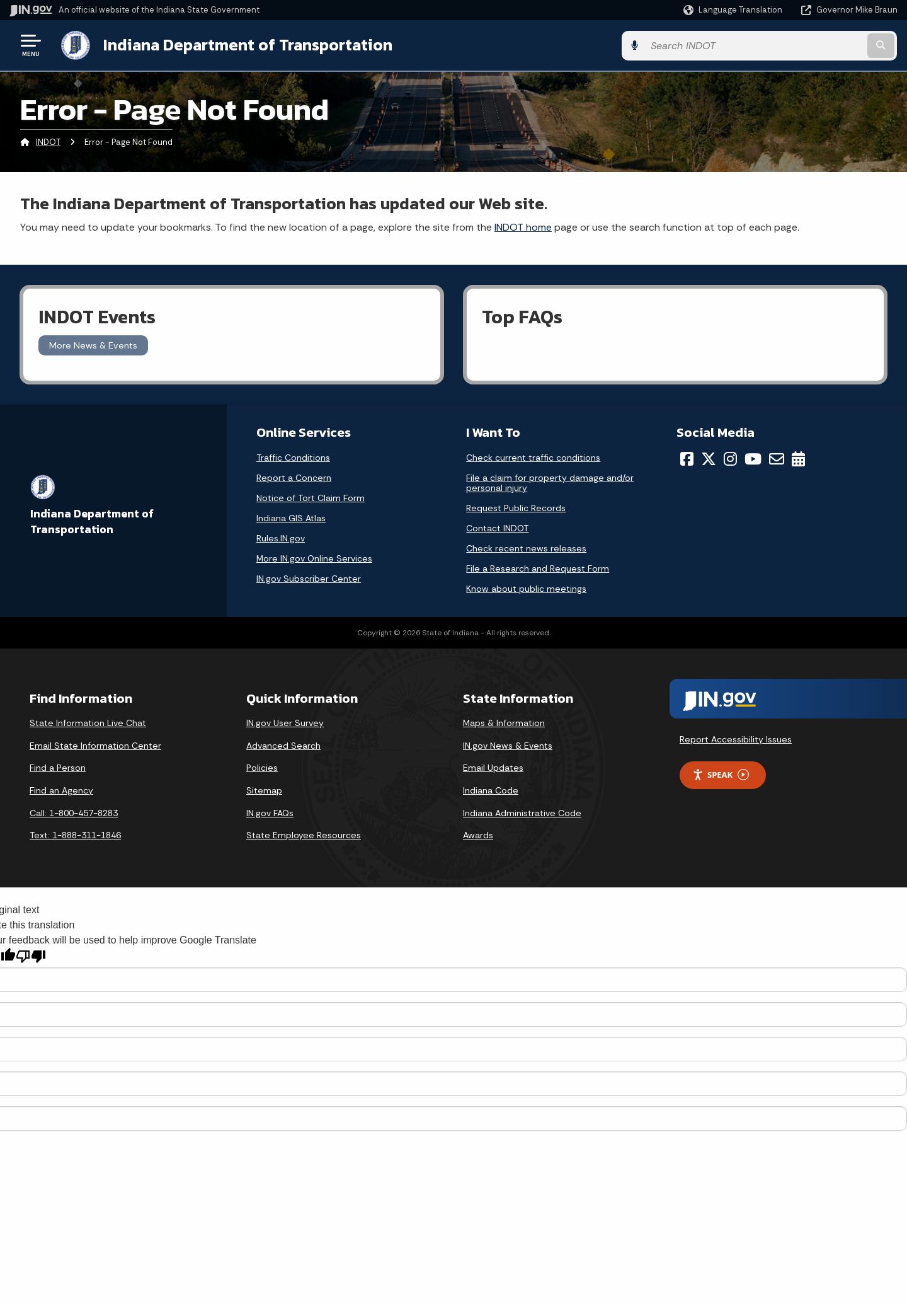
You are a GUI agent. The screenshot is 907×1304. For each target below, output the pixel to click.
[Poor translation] (31, 955)
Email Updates (493, 767)
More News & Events (93, 344)
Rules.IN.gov (280, 537)
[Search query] (795, 45)
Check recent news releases (526, 547)
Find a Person (58, 767)
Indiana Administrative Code (522, 811)
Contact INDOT (497, 527)
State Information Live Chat (88, 722)
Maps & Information (504, 722)
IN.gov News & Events (507, 745)
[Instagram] (730, 458)
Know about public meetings (526, 588)
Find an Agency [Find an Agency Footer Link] (61, 789)
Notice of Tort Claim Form (310, 497)
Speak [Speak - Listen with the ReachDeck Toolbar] (720, 774)
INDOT (48, 141)
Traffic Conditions (293, 457)
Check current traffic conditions (533, 457)
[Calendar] (798, 458)
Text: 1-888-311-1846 (75, 834)
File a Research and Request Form (537, 568)
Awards (478, 834)
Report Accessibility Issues (736, 738)
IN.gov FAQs (270, 811)
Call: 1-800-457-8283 (74, 811)
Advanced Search (283, 745)
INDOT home (523, 226)
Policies (262, 767)
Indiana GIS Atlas (291, 517)
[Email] (776, 458)
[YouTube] (753, 458)
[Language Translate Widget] (734, 10)
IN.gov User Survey (285, 722)
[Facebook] (686, 458)
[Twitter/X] (708, 458)
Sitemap (264, 789)
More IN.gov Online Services (314, 557)
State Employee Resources (303, 834)
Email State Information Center (95, 745)
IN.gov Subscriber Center (308, 578)
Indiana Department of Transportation (246, 45)
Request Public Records (516, 507)
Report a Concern (293, 477)
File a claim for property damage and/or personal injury (550, 482)
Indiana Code (490, 789)
